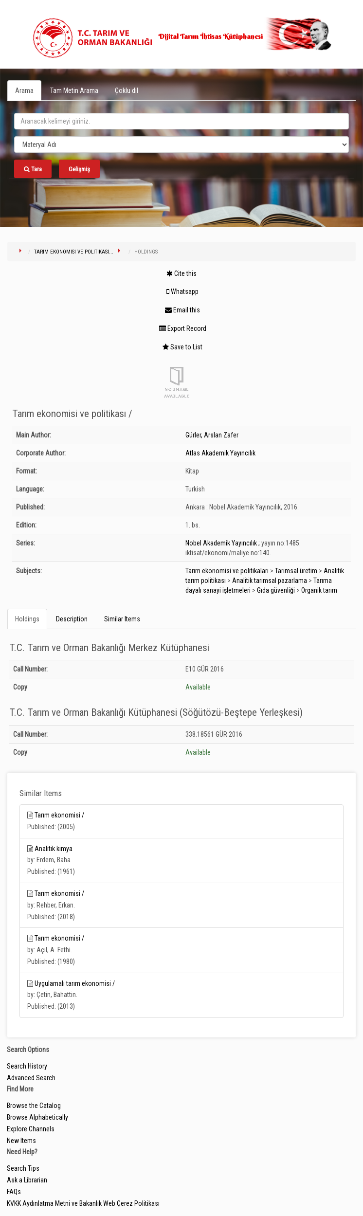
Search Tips (23, 1168)
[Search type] (181, 144)
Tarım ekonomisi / (59, 815)
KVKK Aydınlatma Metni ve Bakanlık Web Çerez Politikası (83, 1203)
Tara (33, 169)
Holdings (27, 619)
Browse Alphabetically (37, 1117)
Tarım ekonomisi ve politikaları (227, 571)
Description (72, 619)
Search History (27, 1066)
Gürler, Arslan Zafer (211, 435)
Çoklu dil (126, 90)
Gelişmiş (79, 169)
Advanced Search (31, 1078)
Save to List (182, 347)
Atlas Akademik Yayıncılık (220, 453)
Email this (182, 310)
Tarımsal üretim (296, 571)
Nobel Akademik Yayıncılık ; (222, 543)
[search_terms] (181, 121)
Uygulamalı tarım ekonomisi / (75, 983)
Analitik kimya (54, 849)
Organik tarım (319, 590)
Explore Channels (30, 1129)
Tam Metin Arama (74, 90)
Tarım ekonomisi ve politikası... (73, 252)
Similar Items (122, 619)
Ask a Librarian (27, 1180)
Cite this (181, 273)
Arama (24, 90)
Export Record (182, 328)
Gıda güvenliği (276, 590)
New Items (21, 1140)
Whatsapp (182, 291)
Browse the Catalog (34, 1105)
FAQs (14, 1192)
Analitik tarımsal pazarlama (269, 580)
